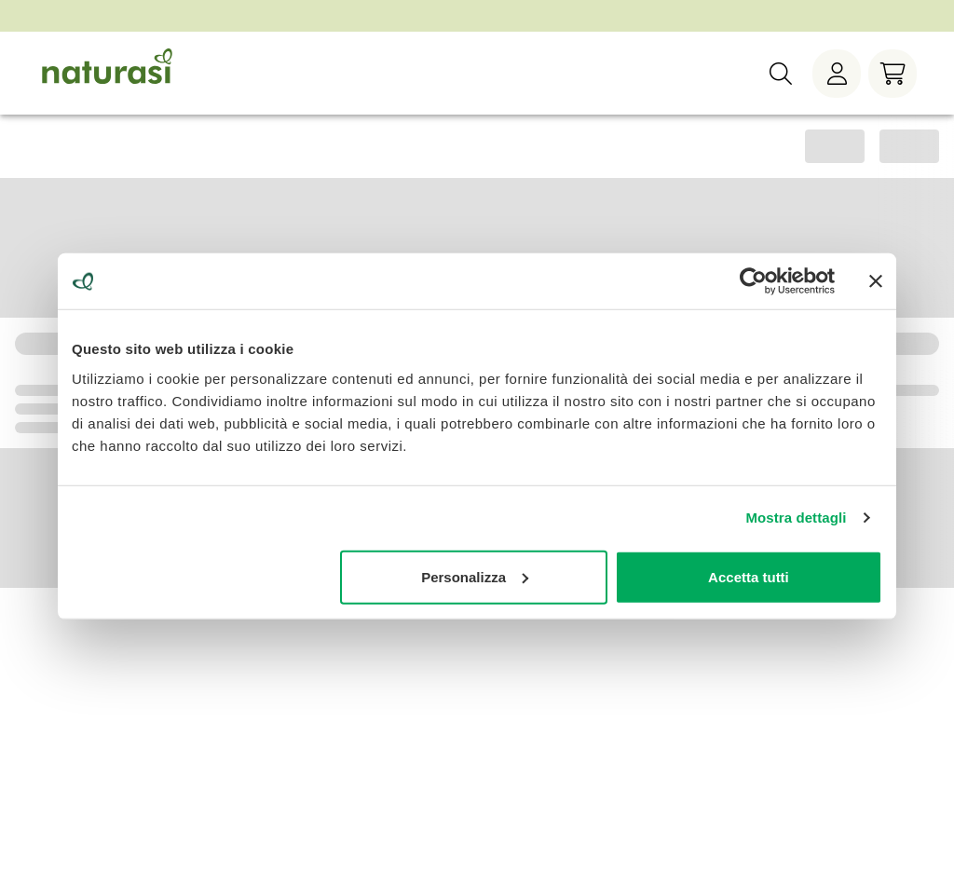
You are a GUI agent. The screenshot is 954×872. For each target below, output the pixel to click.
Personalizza (474, 576)
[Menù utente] (836, 73)
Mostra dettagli (795, 517)
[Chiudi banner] (875, 281)
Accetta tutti (748, 576)
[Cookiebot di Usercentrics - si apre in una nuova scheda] (753, 281)
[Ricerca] (780, 73)
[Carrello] (892, 73)
